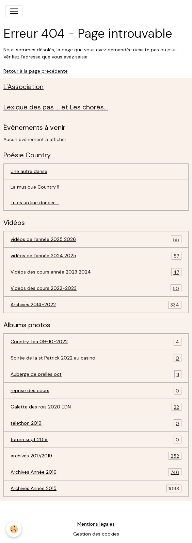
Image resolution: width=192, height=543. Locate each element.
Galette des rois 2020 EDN (96, 407)
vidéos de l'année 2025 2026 (96, 239)
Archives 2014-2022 (96, 305)
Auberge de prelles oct (96, 374)
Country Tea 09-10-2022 (96, 342)
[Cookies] (13, 529)
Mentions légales (96, 524)
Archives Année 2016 (96, 472)
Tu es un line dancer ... (35, 202)
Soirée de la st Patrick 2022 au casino (96, 358)
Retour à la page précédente (35, 71)
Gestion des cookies (96, 534)
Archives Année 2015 (96, 488)
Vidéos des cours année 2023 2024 (96, 272)
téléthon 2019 (96, 423)
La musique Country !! (35, 187)
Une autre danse (29, 171)
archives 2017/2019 (96, 456)
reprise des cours (96, 391)
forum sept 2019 (96, 439)
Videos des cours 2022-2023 (96, 288)
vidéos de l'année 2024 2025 (96, 256)
